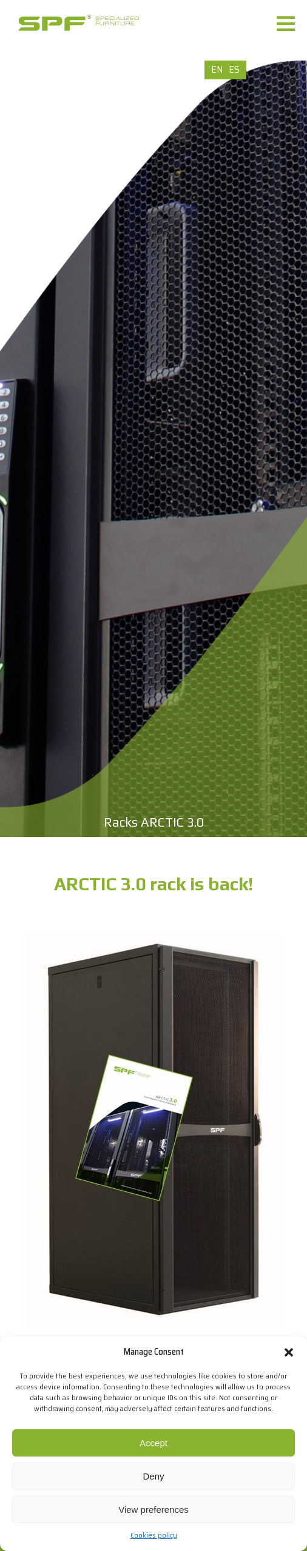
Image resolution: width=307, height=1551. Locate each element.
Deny (153, 1476)
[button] (289, 1352)
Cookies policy (153, 1535)
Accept (153, 1443)
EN (217, 69)
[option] (153, 449)
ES (234, 69)
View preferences (153, 1509)
